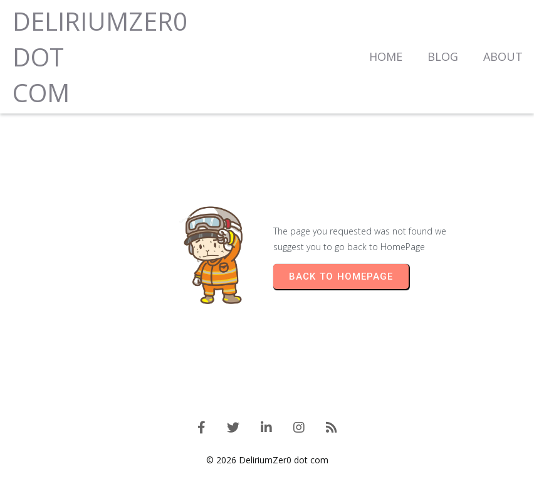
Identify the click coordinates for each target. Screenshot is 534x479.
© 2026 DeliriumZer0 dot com (267, 460)
